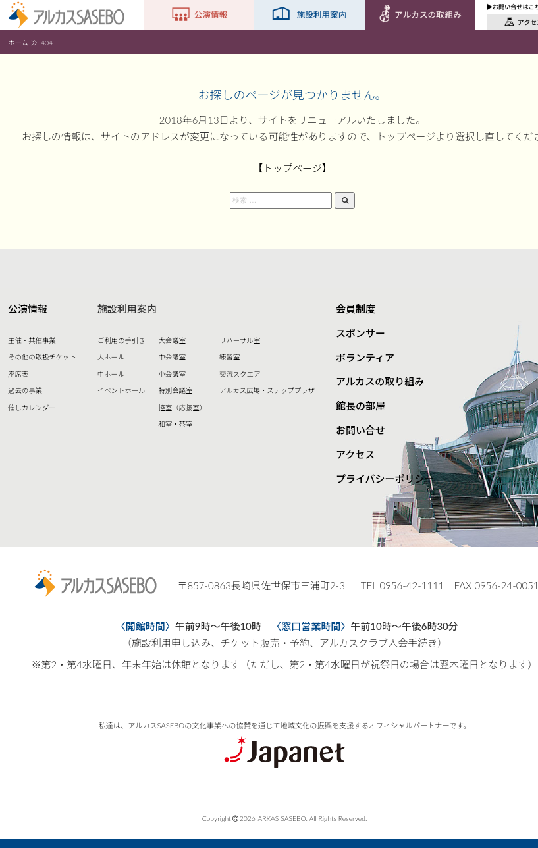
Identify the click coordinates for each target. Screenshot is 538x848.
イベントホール (121, 390)
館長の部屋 (360, 405)
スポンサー (360, 333)
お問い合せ (360, 430)
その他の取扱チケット (42, 357)
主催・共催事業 (32, 340)
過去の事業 (25, 390)
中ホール (111, 374)
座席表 (18, 374)
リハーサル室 (239, 340)
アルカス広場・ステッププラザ (267, 390)
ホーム (18, 43)
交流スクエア (239, 374)
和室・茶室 (175, 424)
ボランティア (365, 357)
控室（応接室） (182, 407)
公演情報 (27, 309)
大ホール (111, 357)
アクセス (355, 454)
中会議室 (172, 357)
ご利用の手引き (121, 340)
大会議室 (172, 340)
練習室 (229, 357)
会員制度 (355, 309)
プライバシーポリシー (385, 479)
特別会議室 (175, 390)
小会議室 (172, 374)
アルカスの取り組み (380, 381)
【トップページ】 (292, 168)
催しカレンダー (32, 407)
